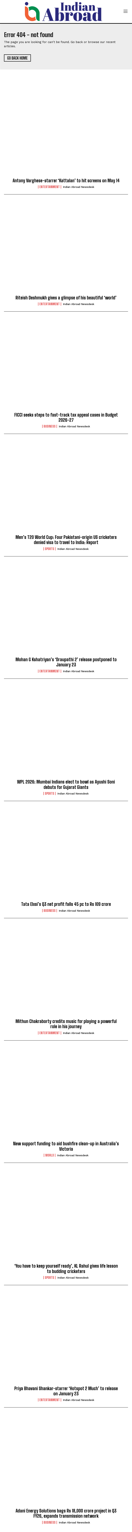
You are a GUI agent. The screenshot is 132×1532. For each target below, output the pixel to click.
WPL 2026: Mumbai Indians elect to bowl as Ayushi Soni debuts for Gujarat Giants (66, 784)
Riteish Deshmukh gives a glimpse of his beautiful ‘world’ (66, 297)
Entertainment (49, 186)
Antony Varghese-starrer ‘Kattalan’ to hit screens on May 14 (66, 180)
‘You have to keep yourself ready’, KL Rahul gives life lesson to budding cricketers (66, 1268)
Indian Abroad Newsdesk (78, 186)
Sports (49, 548)
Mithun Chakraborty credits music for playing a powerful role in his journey (66, 1024)
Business (50, 426)
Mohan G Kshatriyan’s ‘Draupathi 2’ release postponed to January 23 (66, 662)
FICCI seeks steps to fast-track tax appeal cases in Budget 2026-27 (66, 417)
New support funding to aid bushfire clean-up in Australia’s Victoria (66, 1146)
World (49, 1155)
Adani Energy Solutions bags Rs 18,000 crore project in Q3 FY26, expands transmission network (66, 1513)
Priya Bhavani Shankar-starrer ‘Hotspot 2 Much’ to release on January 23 (66, 1391)
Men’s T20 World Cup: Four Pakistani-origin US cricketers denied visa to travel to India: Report (66, 540)
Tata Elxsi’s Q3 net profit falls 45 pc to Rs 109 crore (66, 904)
